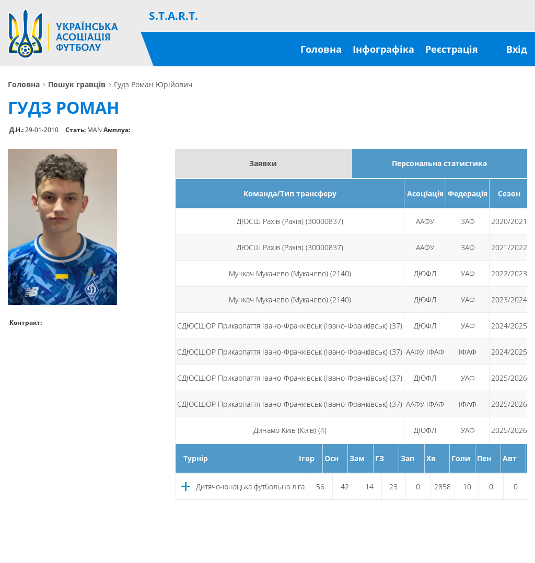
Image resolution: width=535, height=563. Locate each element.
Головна (321, 49)
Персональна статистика (439, 163)
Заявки (263, 163)
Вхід (516, 49)
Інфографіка (383, 49)
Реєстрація (451, 49)
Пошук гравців (77, 84)
